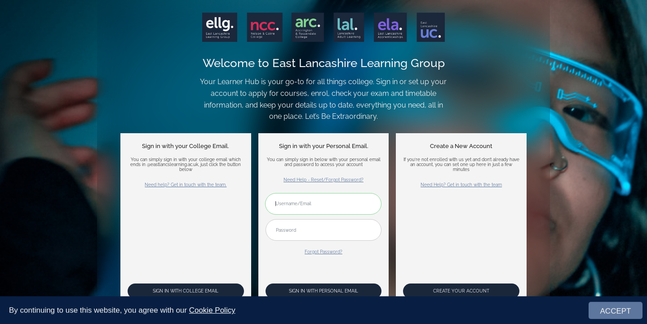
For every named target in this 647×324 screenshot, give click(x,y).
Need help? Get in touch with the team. (185, 184)
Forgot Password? (323, 251)
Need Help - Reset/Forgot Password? (323, 179)
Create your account (461, 290)
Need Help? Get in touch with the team (461, 184)
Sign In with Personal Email (323, 290)
